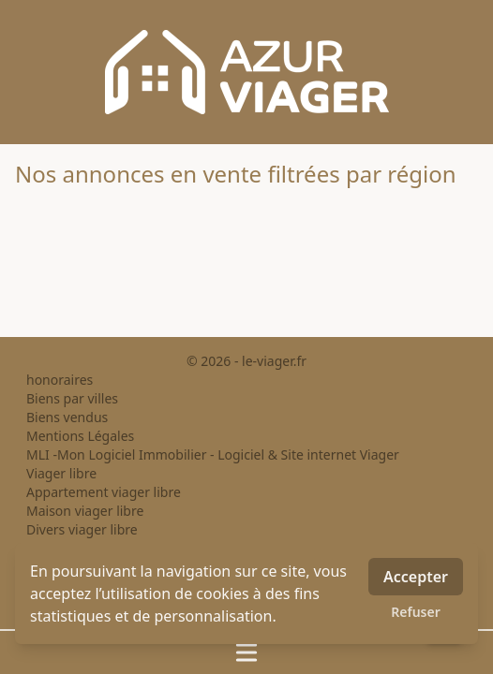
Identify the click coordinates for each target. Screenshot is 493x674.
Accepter (415, 576)
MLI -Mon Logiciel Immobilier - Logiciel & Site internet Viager (212, 454)
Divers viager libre (82, 529)
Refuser (416, 612)
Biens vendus (67, 417)
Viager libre (61, 473)
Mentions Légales (80, 436)
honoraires (59, 379)
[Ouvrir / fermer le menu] (246, 652)
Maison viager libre (84, 511)
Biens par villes (72, 398)
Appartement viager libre (103, 492)
